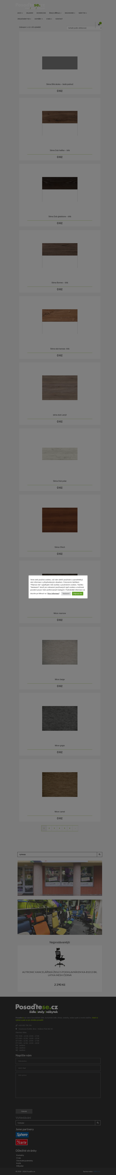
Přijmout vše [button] (77, 593)
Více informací (53, 593)
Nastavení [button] (66, 593)
